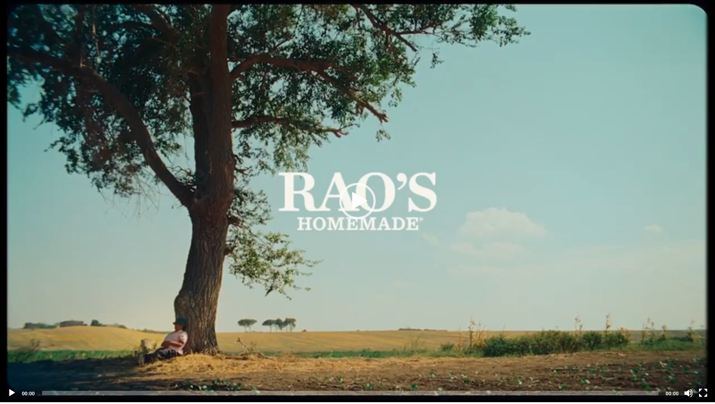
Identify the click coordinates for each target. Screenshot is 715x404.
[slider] (350, 393)
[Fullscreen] (703, 393)
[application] (357, 201)
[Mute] (688, 393)
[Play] (11, 393)
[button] (357, 201)
